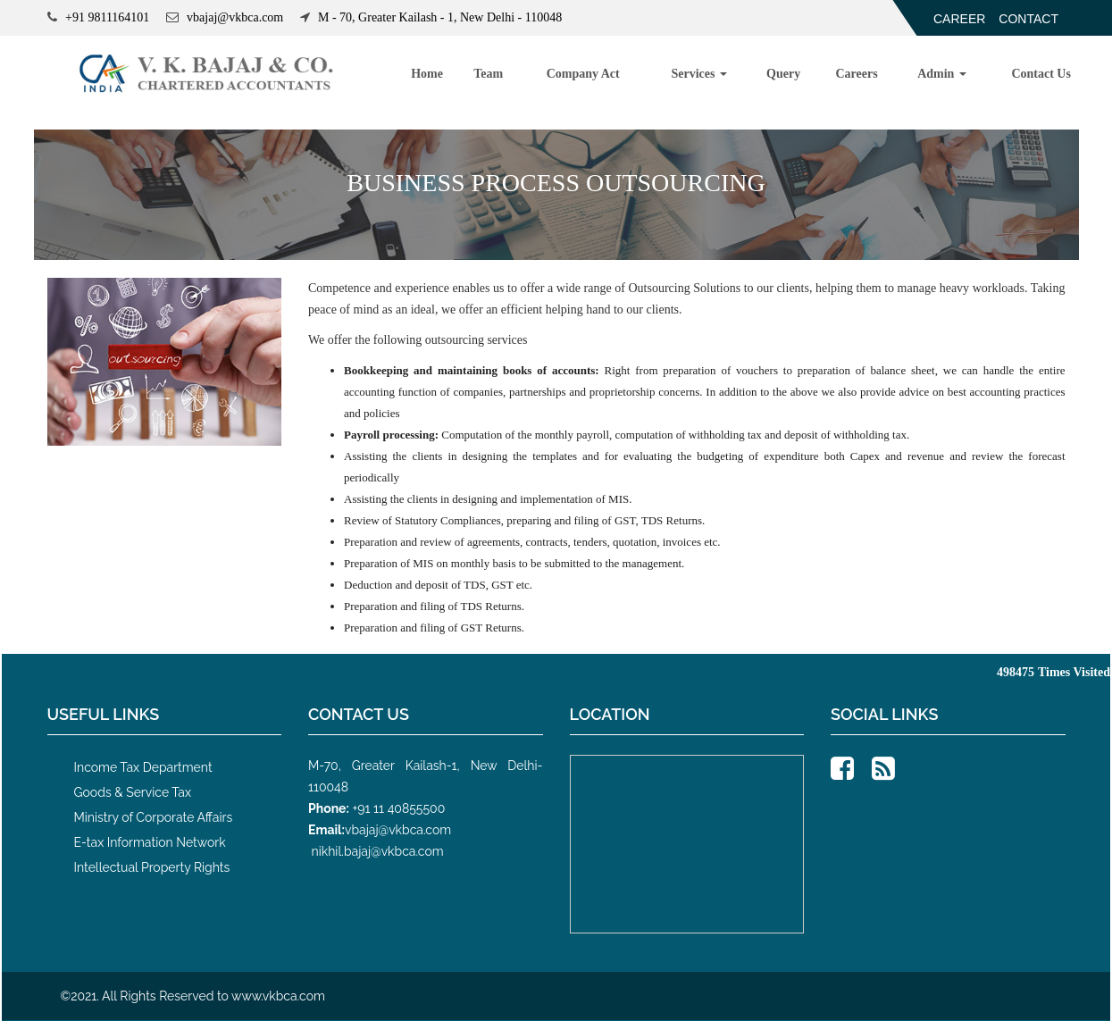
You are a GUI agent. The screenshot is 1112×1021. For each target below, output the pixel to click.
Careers (857, 73)
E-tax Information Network (150, 842)
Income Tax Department (143, 767)
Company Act (583, 73)
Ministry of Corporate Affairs (153, 817)
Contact (1028, 19)
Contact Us (1041, 73)
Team (488, 73)
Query (783, 73)
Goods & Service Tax (133, 792)
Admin (941, 73)
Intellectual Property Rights (152, 867)
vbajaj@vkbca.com (398, 830)
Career (959, 19)
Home (427, 73)
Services (698, 73)
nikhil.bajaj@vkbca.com (378, 851)
